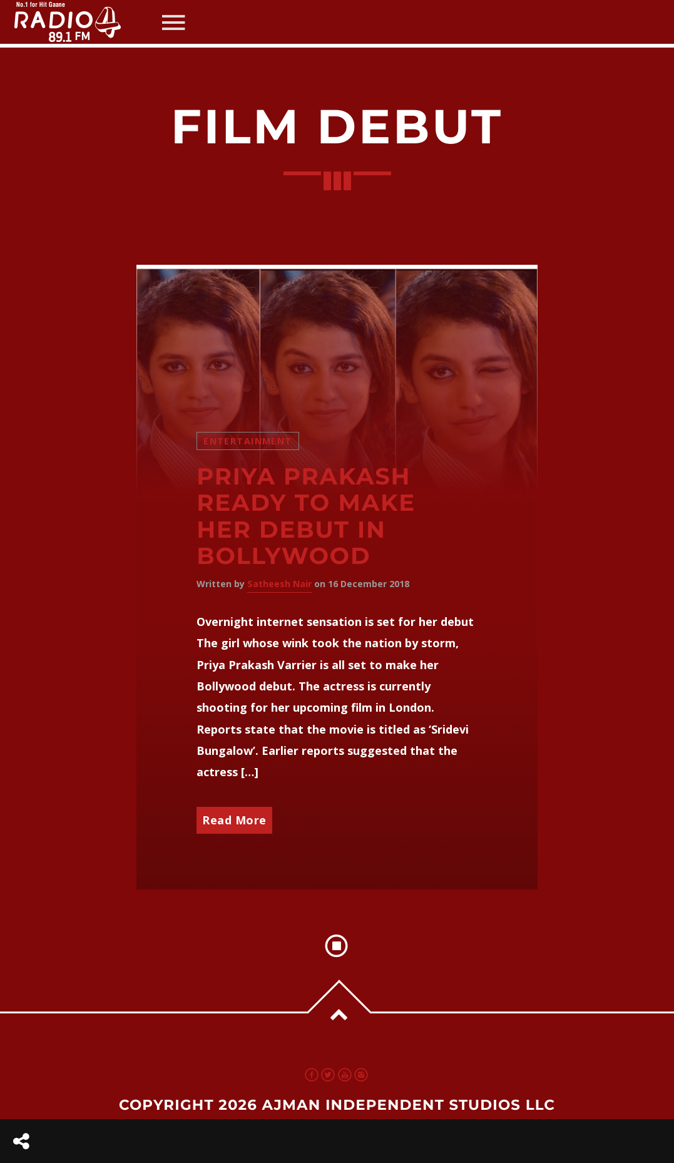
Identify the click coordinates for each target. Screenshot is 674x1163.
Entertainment (247, 441)
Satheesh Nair (279, 584)
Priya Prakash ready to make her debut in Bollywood (306, 517)
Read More (234, 819)
